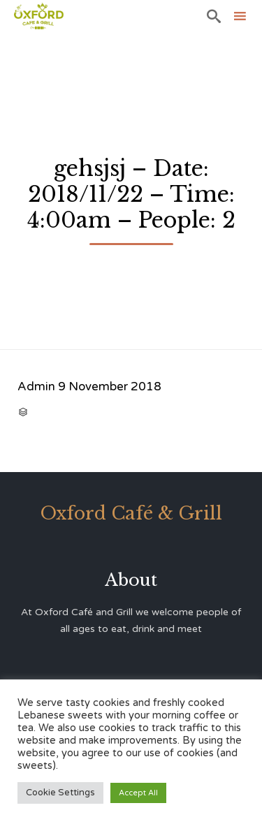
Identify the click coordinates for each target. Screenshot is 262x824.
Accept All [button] (138, 792)
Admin (36, 386)
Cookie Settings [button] (60, 792)
